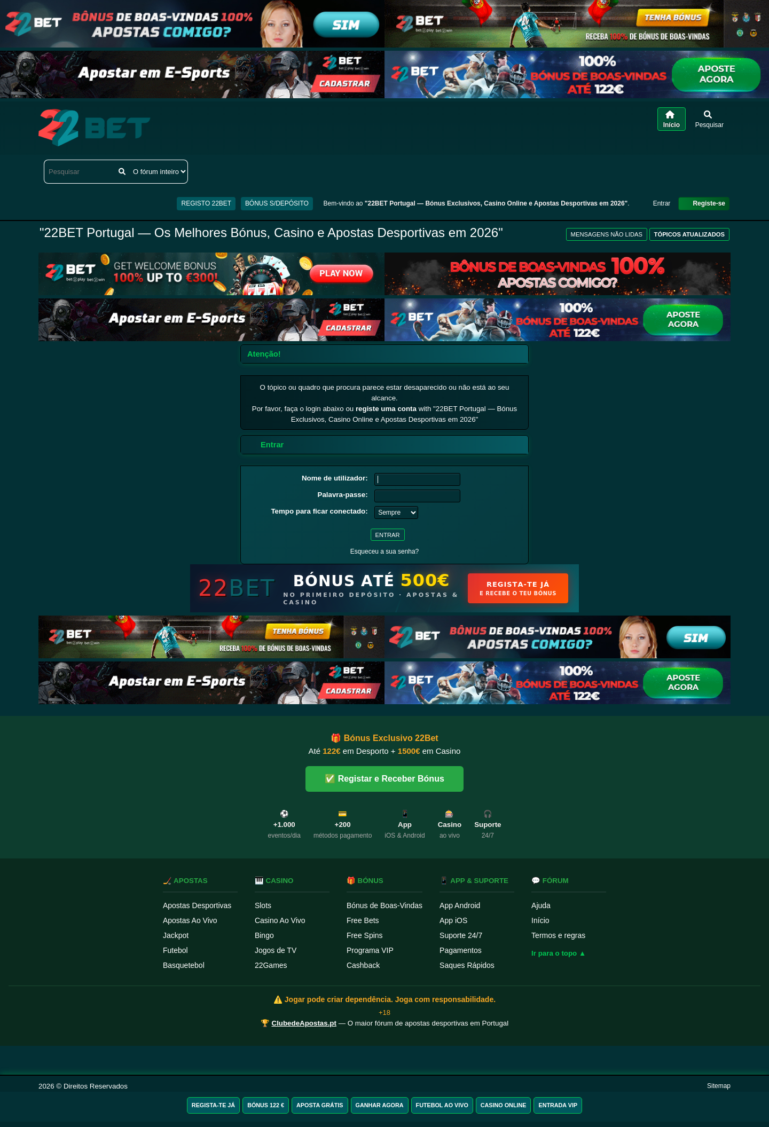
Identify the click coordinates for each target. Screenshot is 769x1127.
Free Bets (363, 920)
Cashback (363, 965)
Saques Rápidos (467, 965)
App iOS (453, 920)
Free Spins (365, 935)
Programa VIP (370, 950)
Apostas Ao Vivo (190, 920)
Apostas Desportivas (197, 905)
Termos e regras (558, 935)
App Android (460, 905)
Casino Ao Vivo (280, 920)
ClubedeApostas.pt (304, 1023)
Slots (263, 905)
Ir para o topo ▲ (558, 953)
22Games (271, 965)
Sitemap (719, 1086)
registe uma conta (386, 409)
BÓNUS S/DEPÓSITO (277, 203)
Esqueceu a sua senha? (384, 551)
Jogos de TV (275, 950)
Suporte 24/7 (461, 935)
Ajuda (541, 905)
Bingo (264, 935)
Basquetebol (184, 965)
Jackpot (176, 935)
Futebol (175, 950)
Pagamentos (461, 950)
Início (540, 920)
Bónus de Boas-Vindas (384, 905)
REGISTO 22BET (206, 203)
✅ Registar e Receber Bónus (384, 778)
